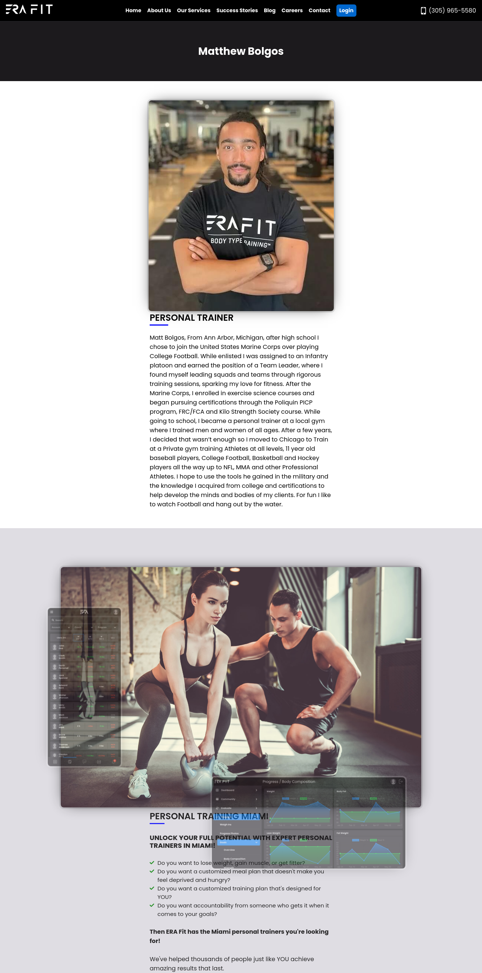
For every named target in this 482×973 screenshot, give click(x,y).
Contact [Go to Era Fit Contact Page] (319, 10)
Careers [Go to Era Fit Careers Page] (292, 10)
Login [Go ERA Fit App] (346, 10)
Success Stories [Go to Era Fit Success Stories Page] (237, 10)
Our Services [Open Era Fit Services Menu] (193, 10)
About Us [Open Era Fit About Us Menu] (159, 10)
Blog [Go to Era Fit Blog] (270, 10)
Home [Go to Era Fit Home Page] (134, 10)
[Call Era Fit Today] (448, 10)
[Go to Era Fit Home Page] (29, 10)
